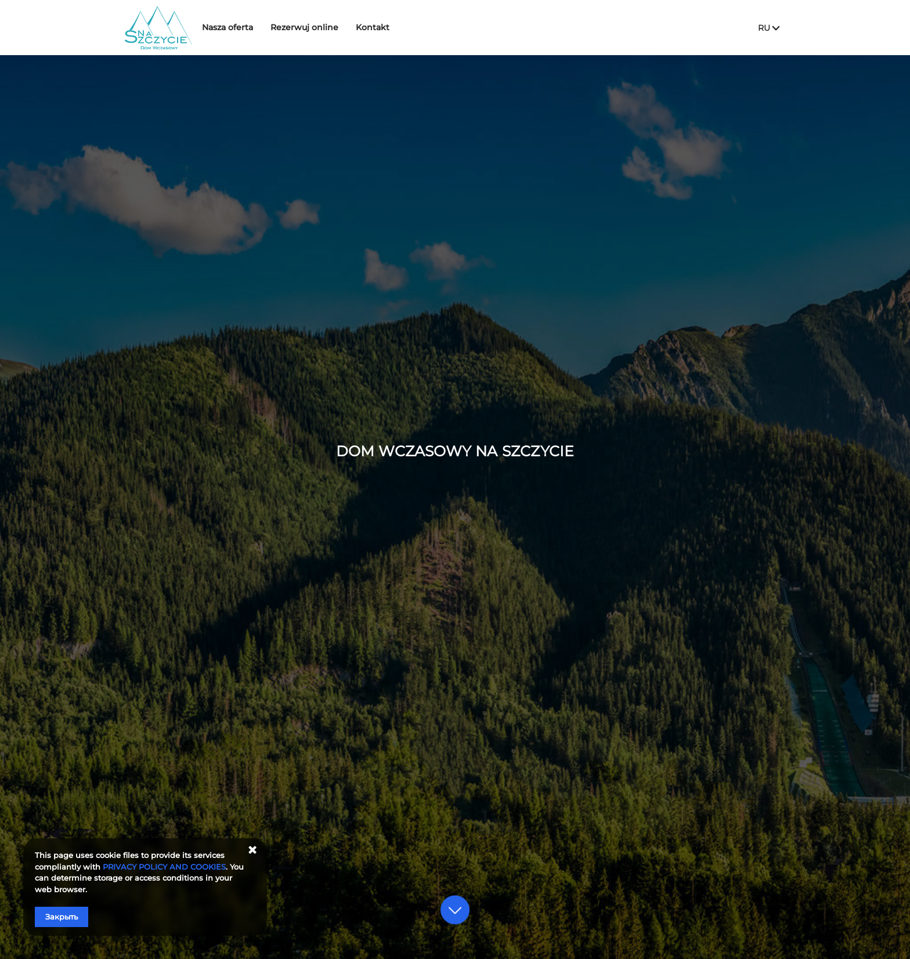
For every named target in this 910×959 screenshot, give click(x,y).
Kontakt (389, 27)
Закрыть (61, 916)
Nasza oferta (243, 27)
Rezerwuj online (321, 27)
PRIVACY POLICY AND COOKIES (164, 866)
